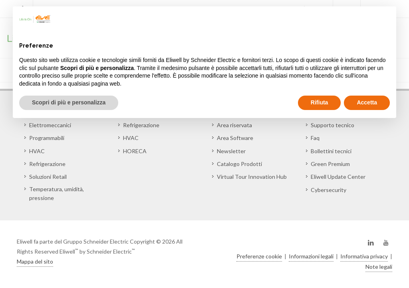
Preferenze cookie (259, 256)
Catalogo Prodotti (239, 163)
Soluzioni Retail (48, 176)
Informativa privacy (364, 256)
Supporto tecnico (332, 125)
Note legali (378, 266)
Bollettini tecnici (331, 151)
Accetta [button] (367, 102)
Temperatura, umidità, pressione (56, 193)
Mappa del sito (35, 261)
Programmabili (46, 137)
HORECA (135, 151)
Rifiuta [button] (319, 102)
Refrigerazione (47, 163)
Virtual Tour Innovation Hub (252, 176)
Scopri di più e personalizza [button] (68, 102)
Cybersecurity (328, 189)
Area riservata (234, 125)
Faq (315, 137)
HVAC (37, 151)
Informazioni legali (311, 256)
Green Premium (330, 163)
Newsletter (231, 151)
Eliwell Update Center (338, 176)
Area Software (235, 137)
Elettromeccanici (50, 125)
